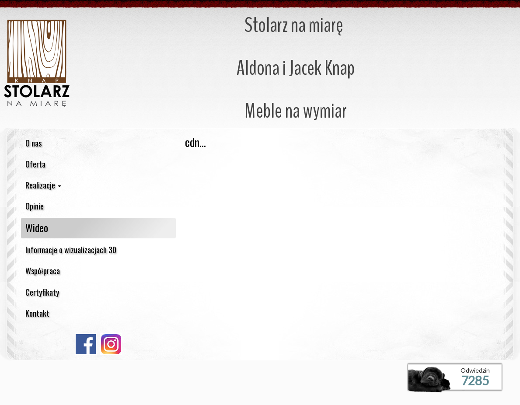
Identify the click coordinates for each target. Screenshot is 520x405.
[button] (98, 185)
